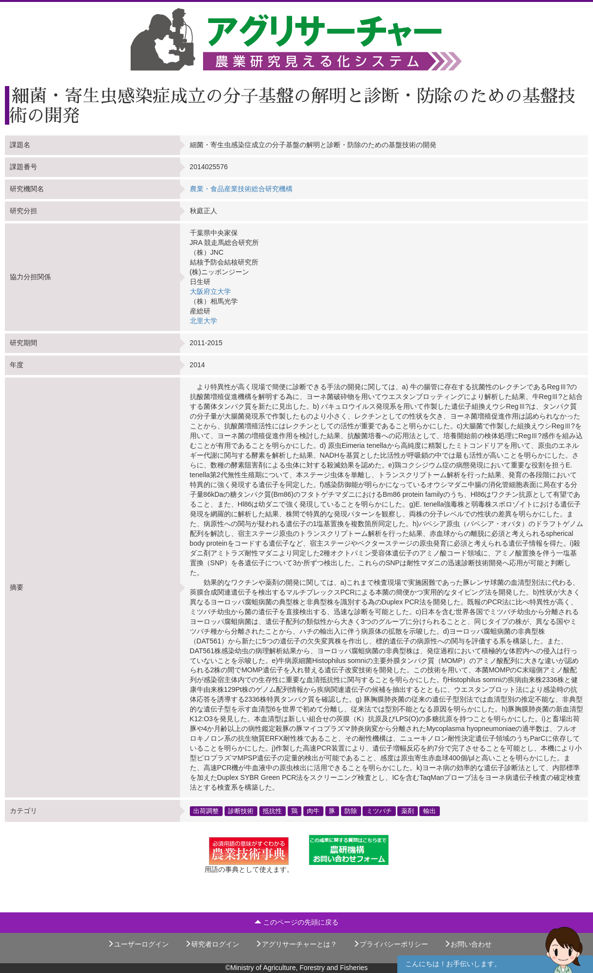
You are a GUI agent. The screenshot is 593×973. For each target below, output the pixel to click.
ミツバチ (379, 810)
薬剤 (407, 810)
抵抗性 (272, 810)
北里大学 (203, 321)
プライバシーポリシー (390, 944)
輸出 (429, 810)
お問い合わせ (468, 944)
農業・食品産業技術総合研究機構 (241, 189)
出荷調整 (206, 810)
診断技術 (240, 810)
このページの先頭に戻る (296, 922)
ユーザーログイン (138, 944)
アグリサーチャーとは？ (296, 944)
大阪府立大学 (210, 291)
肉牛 (313, 810)
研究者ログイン (211, 944)
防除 (350, 810)
